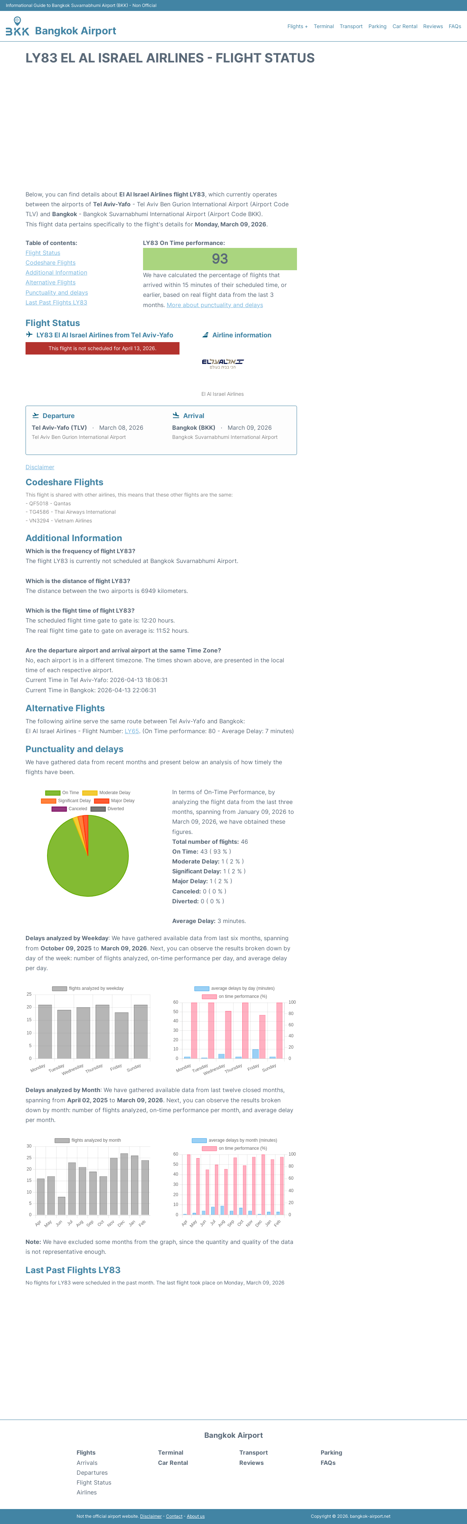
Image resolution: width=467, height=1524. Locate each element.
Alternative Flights (51, 282)
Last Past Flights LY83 (56, 302)
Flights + (297, 26)
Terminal (324, 26)
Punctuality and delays (57, 292)
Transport (351, 26)
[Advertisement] (233, 131)
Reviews (433, 26)
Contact (174, 1516)
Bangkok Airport (75, 31)
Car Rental (405, 26)
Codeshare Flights (51, 262)
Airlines (87, 1492)
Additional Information (56, 272)
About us (196, 1516)
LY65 (132, 731)
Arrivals (87, 1462)
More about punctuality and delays (215, 305)
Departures (92, 1472)
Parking (377, 26)
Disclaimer (151, 1516)
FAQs (455, 26)
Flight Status (43, 252)
